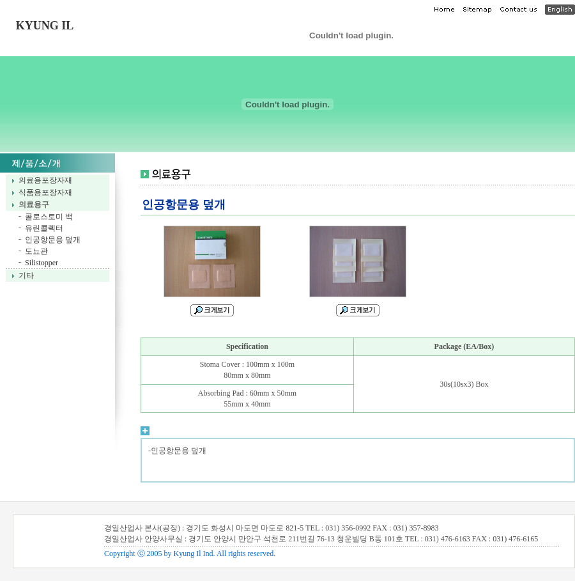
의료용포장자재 (45, 180)
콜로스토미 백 (49, 216)
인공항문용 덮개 (52, 239)
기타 (26, 275)
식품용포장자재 (45, 192)
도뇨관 (36, 251)
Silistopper (41, 262)
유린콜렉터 (44, 228)
